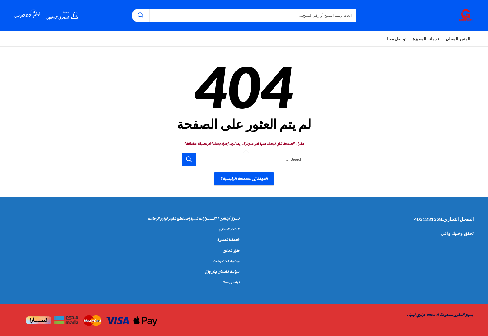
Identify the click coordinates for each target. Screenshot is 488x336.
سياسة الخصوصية (226, 261)
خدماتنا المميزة (228, 239)
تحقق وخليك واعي (457, 233)
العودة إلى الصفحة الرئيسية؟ (244, 178)
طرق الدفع (231, 250)
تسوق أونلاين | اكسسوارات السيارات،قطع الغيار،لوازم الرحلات (193, 218)
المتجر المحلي (229, 229)
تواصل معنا (231, 282)
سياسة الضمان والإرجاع (222, 271)
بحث (141, 15)
